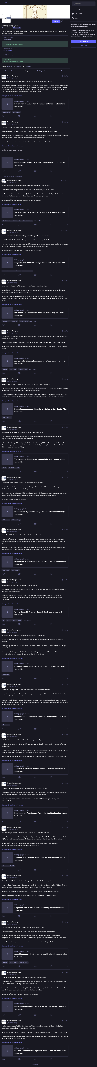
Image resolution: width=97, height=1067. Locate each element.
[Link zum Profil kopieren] (62, 21)
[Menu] (66, 21)
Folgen (56, 21)
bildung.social (16, 28)
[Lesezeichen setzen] (51, 116)
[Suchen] (83, 4)
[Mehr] (67, 116)
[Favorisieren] (36, 116)
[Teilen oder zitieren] (19, 116)
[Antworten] (3, 116)
